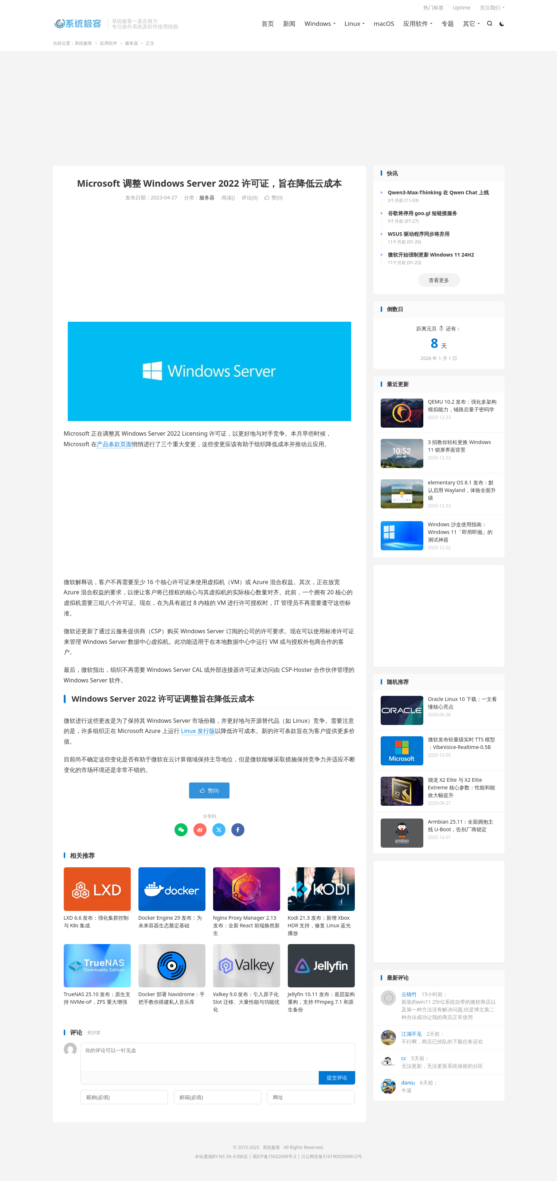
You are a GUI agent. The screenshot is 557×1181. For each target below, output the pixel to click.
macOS (383, 25)
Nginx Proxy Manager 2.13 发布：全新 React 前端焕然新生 (246, 929)
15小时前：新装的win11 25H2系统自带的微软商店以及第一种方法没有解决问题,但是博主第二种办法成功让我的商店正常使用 (438, 1009)
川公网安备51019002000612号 (331, 1160)
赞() (273, 201)
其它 (469, 25)
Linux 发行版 (198, 735)
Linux (352, 25)
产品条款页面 (114, 448)
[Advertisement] (278, 113)
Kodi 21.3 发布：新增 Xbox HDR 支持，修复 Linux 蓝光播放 (319, 929)
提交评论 (337, 1081)
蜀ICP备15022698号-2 (274, 1160)
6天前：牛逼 (409, 1090)
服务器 (131, 47)
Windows (317, 25)
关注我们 (490, 9)
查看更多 (439, 284)
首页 (267, 25)
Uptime (462, 9)
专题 (447, 25)
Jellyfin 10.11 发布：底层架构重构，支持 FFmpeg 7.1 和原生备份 (321, 1005)
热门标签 (433, 9)
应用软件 (415, 25)
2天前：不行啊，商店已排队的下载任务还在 (432, 1041)
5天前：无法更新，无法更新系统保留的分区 (432, 1065)
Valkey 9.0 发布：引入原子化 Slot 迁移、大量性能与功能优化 (246, 1005)
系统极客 (78, 26)
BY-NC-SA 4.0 (225, 1160)
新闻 (288, 25)
